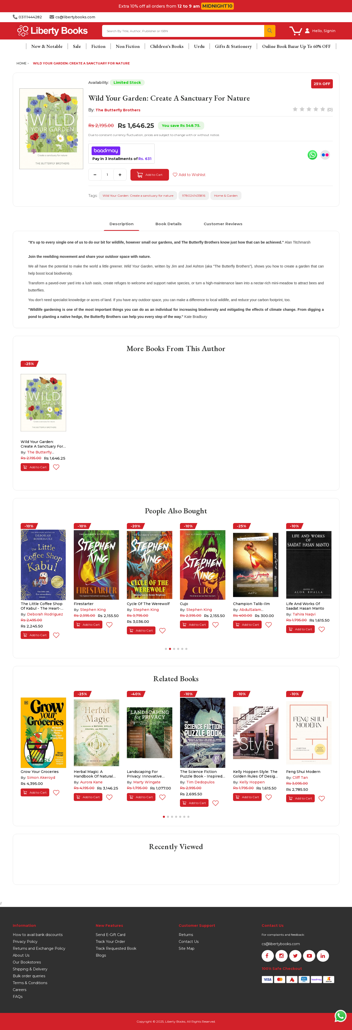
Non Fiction (128, 46)
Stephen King (93, 609)
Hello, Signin (323, 31)
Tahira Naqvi (304, 614)
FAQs (17, 996)
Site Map (187, 948)
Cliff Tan (300, 777)
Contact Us (189, 941)
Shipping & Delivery (30, 969)
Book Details (168, 223)
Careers (19, 989)
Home (22, 63)
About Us (21, 955)
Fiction (98, 46)
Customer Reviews (223, 223)
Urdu (199, 46)
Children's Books (167, 46)
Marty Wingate (147, 782)
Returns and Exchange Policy (39, 948)
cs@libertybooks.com (281, 944)
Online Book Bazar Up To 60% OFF (296, 46)
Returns (186, 934)
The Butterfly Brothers (117, 110)
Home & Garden (226, 195)
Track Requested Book (116, 948)
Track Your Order (110, 941)
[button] (166, 649)
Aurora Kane (91, 782)
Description (121, 223)
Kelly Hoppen (252, 782)
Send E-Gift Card (110, 934)
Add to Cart (150, 175)
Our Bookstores (27, 962)
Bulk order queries (29, 976)
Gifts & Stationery (233, 46)
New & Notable (47, 46)
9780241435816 (193, 195)
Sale (77, 46)
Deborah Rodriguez (45, 614)
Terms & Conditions (30, 983)
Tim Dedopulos (200, 782)
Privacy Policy (25, 941)
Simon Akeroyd (41, 777)
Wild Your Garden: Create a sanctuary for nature (81, 63)
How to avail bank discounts (38, 934)
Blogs (101, 955)
